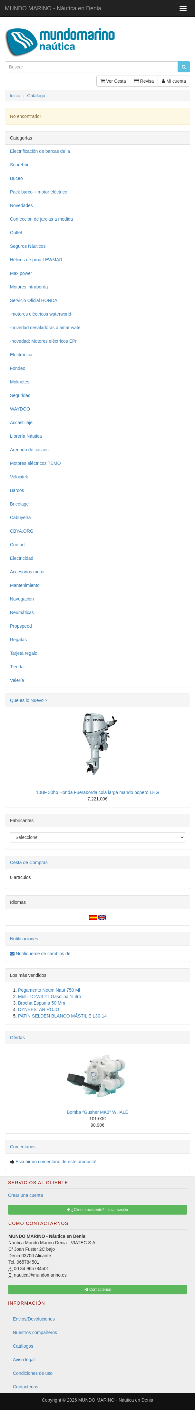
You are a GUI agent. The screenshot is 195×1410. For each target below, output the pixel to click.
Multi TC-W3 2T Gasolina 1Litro (49, 996)
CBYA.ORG (22, 531)
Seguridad (20, 395)
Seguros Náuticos (28, 246)
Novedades (21, 205)
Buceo (16, 178)
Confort (17, 544)
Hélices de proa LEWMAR (36, 259)
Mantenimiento (25, 585)
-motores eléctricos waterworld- (41, 314)
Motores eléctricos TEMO (35, 463)
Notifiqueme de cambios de (40, 953)
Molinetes (19, 381)
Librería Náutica (26, 436)
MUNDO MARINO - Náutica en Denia (53, 8)
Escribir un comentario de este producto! (55, 1161)
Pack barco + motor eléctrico (38, 191)
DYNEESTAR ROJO (38, 1009)
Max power (21, 273)
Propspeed (21, 626)
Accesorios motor (27, 571)
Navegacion (22, 598)
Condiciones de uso (33, 1373)
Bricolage (19, 504)
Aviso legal (23, 1359)
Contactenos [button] (97, 1289)
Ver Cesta (113, 81)
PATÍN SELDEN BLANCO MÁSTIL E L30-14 (62, 1015)
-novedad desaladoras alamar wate (45, 327)
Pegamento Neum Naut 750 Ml (49, 990)
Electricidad (21, 558)
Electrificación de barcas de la (40, 151)
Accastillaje (21, 422)
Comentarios (22, 1146)
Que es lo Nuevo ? (28, 700)
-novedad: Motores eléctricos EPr (43, 341)
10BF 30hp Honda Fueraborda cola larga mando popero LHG (97, 792)
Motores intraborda (29, 286)
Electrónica (21, 354)
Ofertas (17, 1037)
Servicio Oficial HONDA (33, 300)
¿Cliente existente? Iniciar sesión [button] (97, 1209)
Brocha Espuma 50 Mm (41, 1003)
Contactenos (25, 1386)
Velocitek (19, 476)
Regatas (18, 639)
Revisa (144, 81)
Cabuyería (20, 517)
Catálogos (23, 1346)
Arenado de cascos (29, 449)
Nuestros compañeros (35, 1332)
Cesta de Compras (29, 862)
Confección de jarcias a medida (41, 219)
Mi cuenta (174, 81)
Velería (17, 680)
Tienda (17, 666)
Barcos (17, 490)
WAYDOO (20, 409)
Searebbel (20, 164)
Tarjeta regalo (23, 653)
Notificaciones (24, 938)
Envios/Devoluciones (34, 1318)
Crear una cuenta (25, 1195)
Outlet (16, 232)
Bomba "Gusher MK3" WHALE (97, 1112)
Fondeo (17, 368)
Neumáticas (22, 612)
